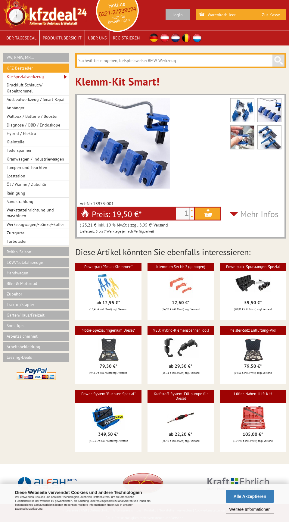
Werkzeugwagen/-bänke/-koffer (35, 224)
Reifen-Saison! (20, 252)
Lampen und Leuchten (27, 167)
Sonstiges (15, 325)
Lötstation (16, 176)
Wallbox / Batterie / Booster (32, 116)
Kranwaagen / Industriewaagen (35, 159)
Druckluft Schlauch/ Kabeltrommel (24, 87)
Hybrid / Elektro (21, 133)
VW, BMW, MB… (20, 57)
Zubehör (14, 294)
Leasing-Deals (19, 357)
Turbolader (17, 241)
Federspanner (19, 150)
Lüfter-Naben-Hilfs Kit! (253, 393)
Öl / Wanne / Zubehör (27, 184)
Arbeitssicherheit (22, 336)
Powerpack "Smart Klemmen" (108, 266)
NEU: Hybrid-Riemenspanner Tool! (181, 330)
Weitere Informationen (249, 509)
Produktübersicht (62, 38)
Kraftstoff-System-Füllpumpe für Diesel (181, 396)
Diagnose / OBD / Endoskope (33, 125)
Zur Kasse (271, 14)
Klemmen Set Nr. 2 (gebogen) (180, 266)
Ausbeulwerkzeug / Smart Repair (36, 99)
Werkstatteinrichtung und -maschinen (31, 212)
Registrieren (126, 38)
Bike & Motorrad (22, 283)
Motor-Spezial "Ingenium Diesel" (108, 330)
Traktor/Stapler (20, 304)
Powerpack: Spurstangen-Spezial (253, 266)
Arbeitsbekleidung (23, 346)
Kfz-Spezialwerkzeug (25, 76)
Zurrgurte (15, 233)
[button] (191, 211)
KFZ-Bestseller (20, 68)
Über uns (97, 38)
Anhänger (15, 108)
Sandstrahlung (20, 201)
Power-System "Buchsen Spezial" (108, 393)
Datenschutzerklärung (28, 508)
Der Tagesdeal (21, 38)
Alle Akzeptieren (250, 496)
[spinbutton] (182, 214)
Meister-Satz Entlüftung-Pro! (252, 330)
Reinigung (16, 193)
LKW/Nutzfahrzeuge (25, 262)
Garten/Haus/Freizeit (26, 315)
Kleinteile (15, 142)
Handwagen (17, 273)
